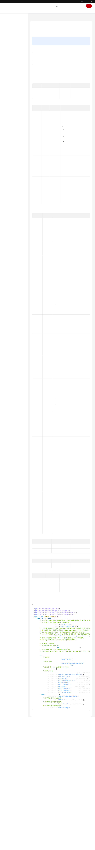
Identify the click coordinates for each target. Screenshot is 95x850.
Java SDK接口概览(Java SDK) (16, 83)
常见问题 (8, 287)
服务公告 (8, 31)
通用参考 (8, 300)
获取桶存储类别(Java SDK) (17, 166)
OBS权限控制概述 (55, 86)
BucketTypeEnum (62, 534)
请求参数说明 (37, 48)
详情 (58, 847)
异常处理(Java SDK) (15, 249)
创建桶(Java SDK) (16, 105)
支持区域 (8, 314)
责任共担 (8, 304)
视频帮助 (8, 283)
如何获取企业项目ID (68, 515)
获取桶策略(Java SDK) (17, 135)
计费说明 (8, 38)
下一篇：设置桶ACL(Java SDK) (40, 823)
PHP (8, 276)
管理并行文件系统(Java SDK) (17, 200)
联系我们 (63, 6)
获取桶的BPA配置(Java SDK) (18, 176)
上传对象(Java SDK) (15, 204)
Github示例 (61, 803)
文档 (69, 6)
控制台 (75, 6)
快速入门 (8, 41)
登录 (81, 6)
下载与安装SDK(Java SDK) (17, 91)
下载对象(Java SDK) (15, 207)
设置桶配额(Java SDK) (17, 152)
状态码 (71, 265)
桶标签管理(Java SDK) (15, 235)
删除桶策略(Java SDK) (17, 138)
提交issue (63, 72)
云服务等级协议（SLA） (13, 307)
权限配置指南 (9, 48)
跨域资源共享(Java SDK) (16, 225)
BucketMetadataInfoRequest (57, 101)
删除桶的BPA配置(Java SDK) (18, 182)
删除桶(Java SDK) (16, 112)
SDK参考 (8, 62)
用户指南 (8, 45)
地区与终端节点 (77, 91)
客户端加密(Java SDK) (15, 242)
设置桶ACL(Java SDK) (17, 124)
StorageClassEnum (75, 357)
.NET (8, 269)
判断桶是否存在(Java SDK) (17, 116)
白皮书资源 (9, 310)
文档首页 (33, 18)
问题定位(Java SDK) (15, 245)
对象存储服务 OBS (44, 18)
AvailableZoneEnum (69, 549)
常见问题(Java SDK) (15, 252)
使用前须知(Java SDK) (15, 79)
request (68, 101)
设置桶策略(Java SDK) (17, 131)
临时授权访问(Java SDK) (16, 214)
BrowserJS (10, 266)
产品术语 (8, 290)
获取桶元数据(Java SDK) (18, 121)
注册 (88, 6)
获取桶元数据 (58, 800)
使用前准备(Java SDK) (15, 88)
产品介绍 (8, 34)
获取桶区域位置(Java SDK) (17, 142)
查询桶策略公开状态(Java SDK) (17, 187)
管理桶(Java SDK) (14, 102)
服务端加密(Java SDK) (15, 238)
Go (8, 256)
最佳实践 (8, 55)
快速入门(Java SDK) (15, 95)
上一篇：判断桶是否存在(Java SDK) (42, 820)
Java (8, 76)
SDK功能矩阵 (11, 69)
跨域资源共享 (74, 94)
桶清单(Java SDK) (16, 197)
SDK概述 (9, 65)
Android (9, 259)
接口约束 (36, 41)
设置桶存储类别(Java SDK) (17, 160)
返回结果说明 (37, 51)
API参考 (7, 58)
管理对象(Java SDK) (15, 211)
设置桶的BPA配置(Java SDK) (18, 171)
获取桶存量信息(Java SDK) (17, 148)
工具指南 (8, 52)
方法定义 (36, 44)
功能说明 (36, 38)
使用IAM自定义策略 (75, 86)
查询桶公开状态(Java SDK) (17, 193)
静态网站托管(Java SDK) (16, 231)
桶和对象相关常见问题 (56, 809)
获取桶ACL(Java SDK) (17, 128)
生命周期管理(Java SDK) (16, 221)
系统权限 (8, 317)
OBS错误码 (75, 806)
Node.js (9, 280)
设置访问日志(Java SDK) (16, 228)
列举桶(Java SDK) (16, 109)
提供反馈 (67, 836)
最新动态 (8, 27)
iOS (8, 273)
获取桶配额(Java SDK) (17, 156)
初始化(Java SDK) (14, 98)
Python (9, 72)
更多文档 (8, 294)
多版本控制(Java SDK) (15, 218)
